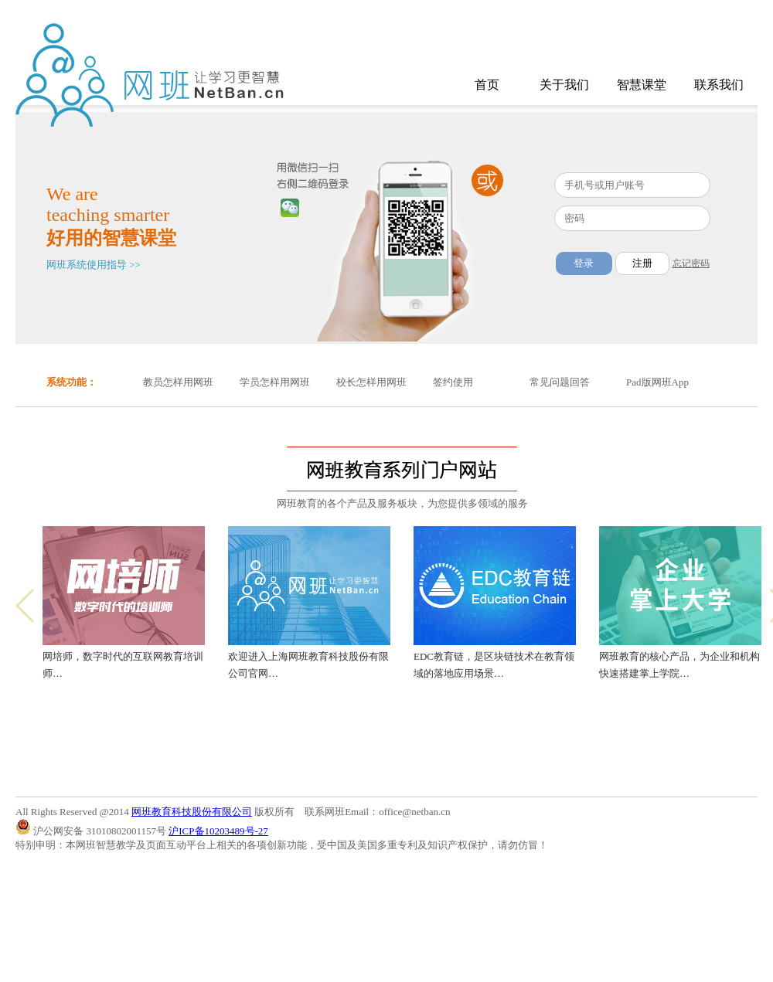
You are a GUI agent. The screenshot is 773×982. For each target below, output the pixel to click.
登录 (584, 263)
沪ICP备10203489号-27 (218, 831)
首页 (487, 84)
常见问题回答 (560, 382)
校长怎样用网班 (371, 382)
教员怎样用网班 (178, 382)
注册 (642, 263)
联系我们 (719, 84)
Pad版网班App (657, 382)
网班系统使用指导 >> (93, 264)
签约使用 (453, 382)
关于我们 (564, 84)
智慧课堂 (641, 84)
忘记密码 (691, 263)
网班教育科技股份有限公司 (191, 811)
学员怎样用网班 (275, 382)
